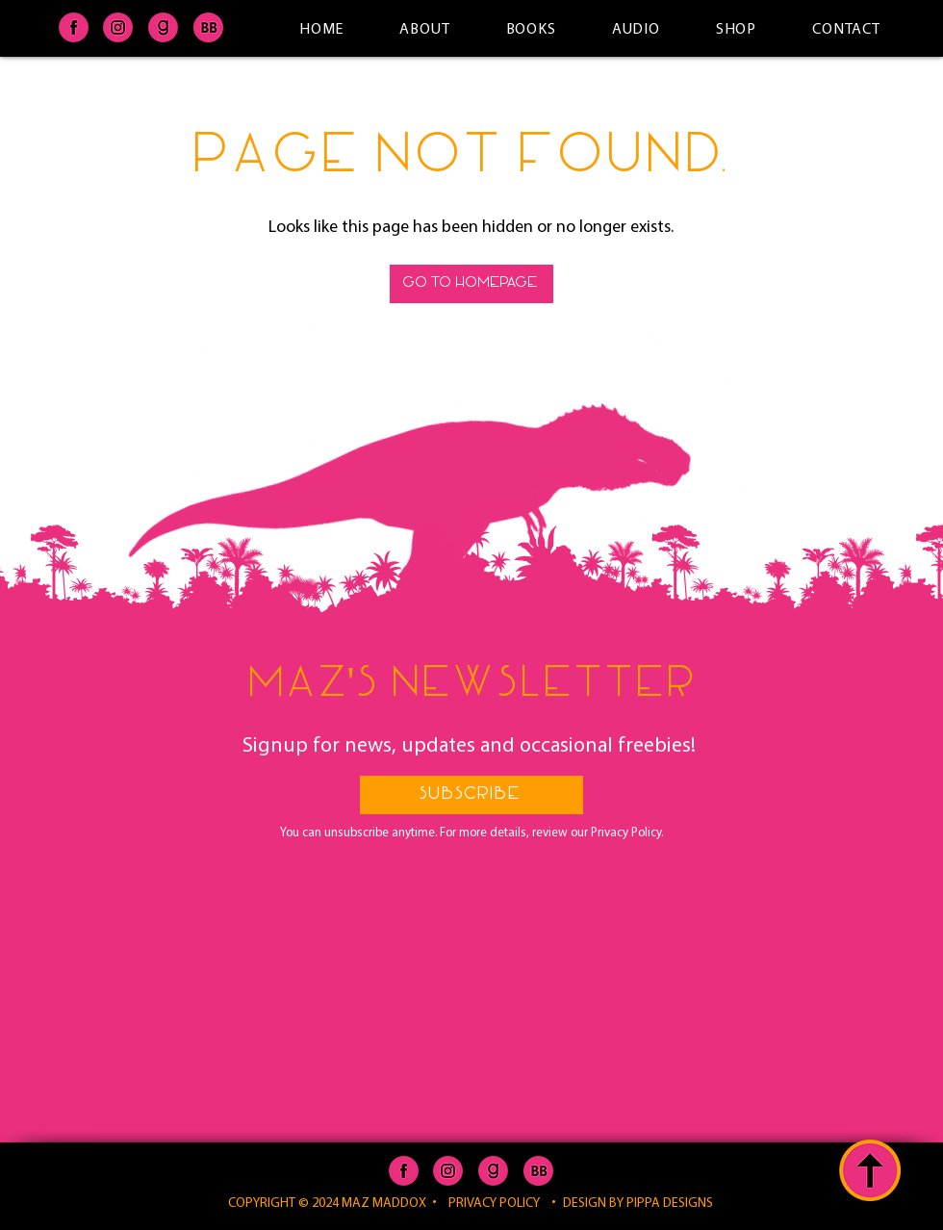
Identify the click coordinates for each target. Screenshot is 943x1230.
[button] (471, 795)
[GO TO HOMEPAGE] (471, 284)
